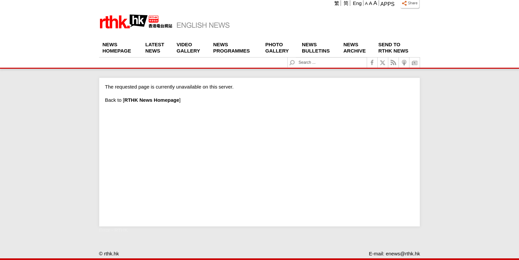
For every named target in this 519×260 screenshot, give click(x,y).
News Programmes (231, 48)
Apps (387, 4)
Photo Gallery (277, 48)
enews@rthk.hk (403, 253)
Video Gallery (188, 48)
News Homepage (117, 48)
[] (151, 100)
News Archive (355, 48)
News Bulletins (316, 48)
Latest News (154, 48)
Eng (357, 3)
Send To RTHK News (393, 48)
